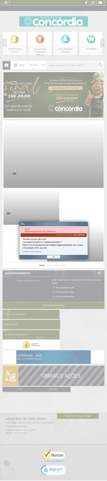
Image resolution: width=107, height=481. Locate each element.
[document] (54, 240)
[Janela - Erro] (53, 240)
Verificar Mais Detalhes (32, 251)
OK (53, 256)
